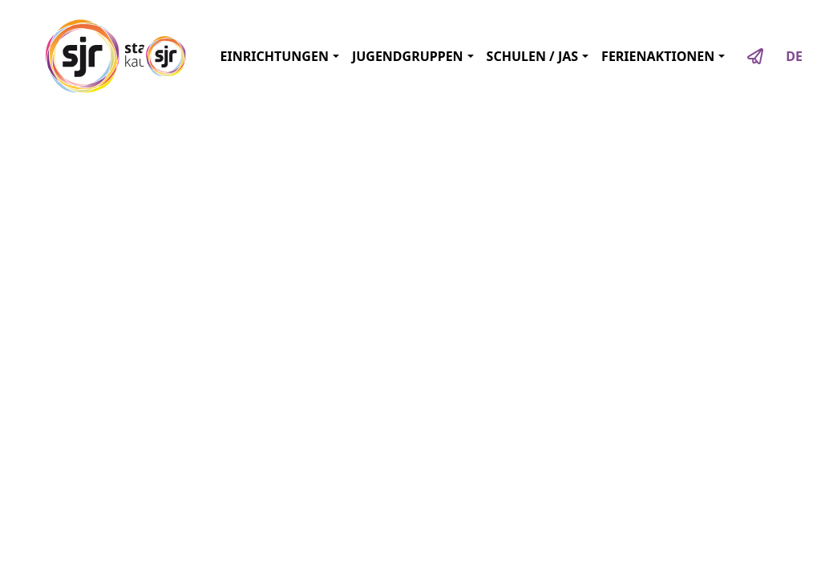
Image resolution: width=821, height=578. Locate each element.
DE (794, 56)
